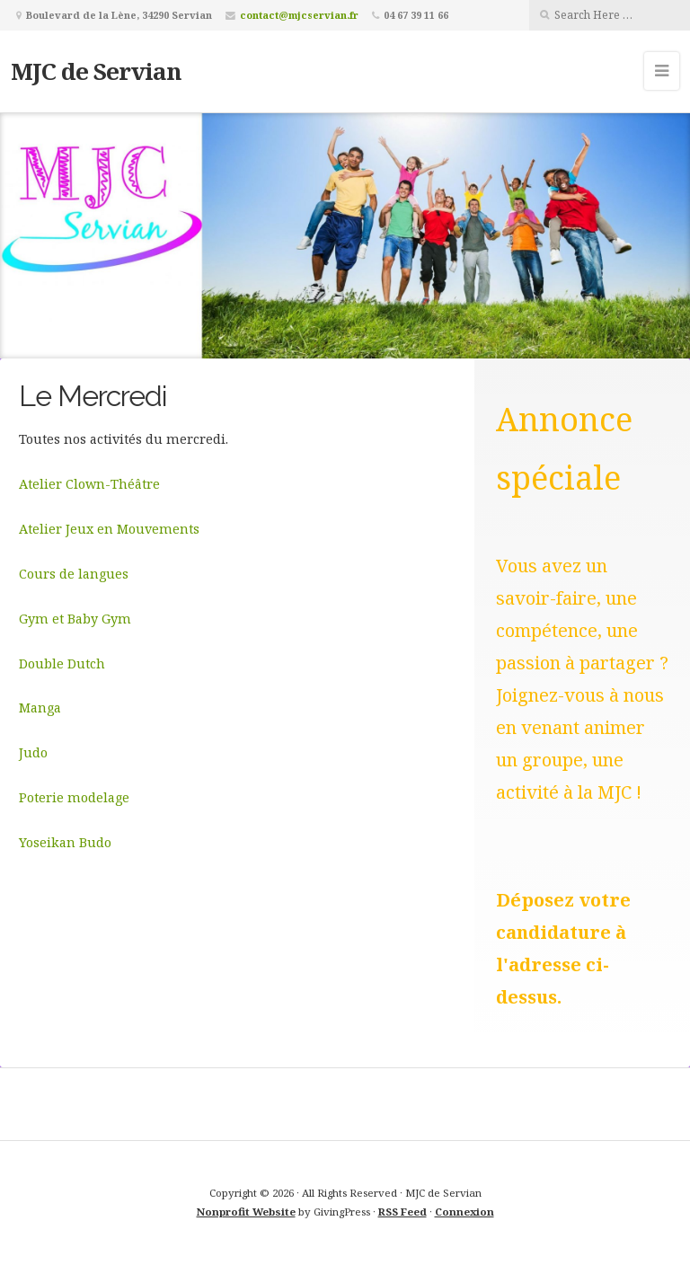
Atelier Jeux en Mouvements (109, 528)
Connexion (464, 1211)
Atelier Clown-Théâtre (89, 483)
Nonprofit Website (246, 1211)
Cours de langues (73, 573)
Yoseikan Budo (65, 842)
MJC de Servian (96, 71)
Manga (40, 707)
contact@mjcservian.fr (299, 15)
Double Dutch (62, 663)
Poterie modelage (74, 797)
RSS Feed (402, 1211)
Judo (33, 752)
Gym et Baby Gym (75, 618)
